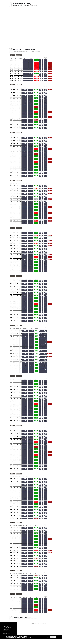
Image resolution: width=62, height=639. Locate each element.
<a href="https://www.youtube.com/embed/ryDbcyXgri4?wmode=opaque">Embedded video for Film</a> (31, 26)
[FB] (61, 3)
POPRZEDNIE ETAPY (46, 2)
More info (30, 637)
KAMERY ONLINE (56, 2)
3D (42, 60)
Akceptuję (47, 637)
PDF (40, 60)
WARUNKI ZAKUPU (37, 2)
